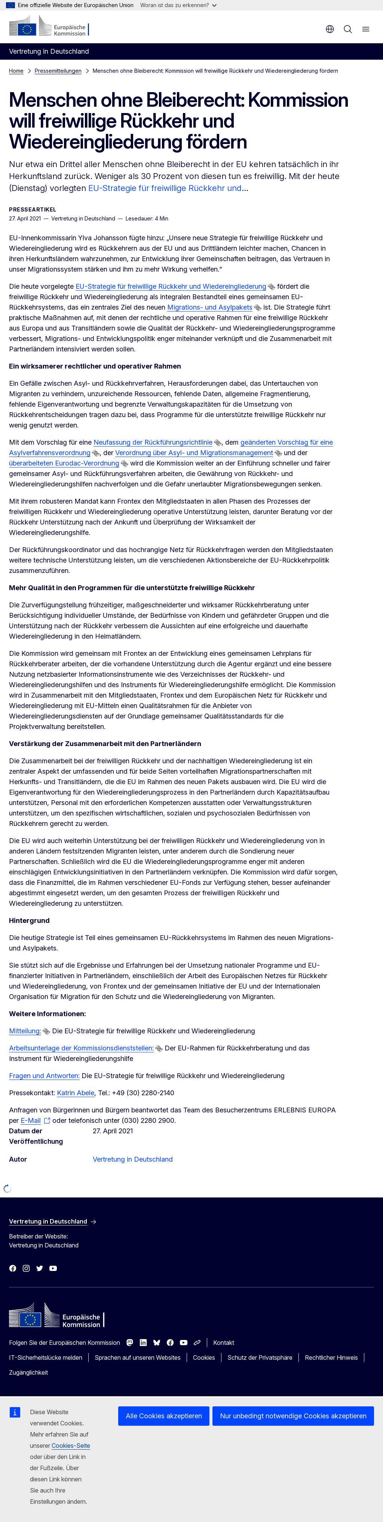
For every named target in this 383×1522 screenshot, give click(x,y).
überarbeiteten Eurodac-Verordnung (64, 463)
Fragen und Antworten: (44, 1076)
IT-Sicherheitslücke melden (45, 1357)
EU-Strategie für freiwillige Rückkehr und (165, 188)
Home (16, 71)
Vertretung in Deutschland (133, 1159)
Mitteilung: (25, 1031)
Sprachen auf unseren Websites (138, 1357)
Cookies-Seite (71, 1445)
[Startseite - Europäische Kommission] (54, 26)
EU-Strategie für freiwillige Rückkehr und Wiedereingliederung (171, 286)
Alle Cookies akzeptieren (164, 1416)
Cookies (204, 1357)
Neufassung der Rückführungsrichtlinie (153, 442)
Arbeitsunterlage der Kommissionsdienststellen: (81, 1048)
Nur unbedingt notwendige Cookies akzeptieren (293, 1416)
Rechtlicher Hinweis (331, 1357)
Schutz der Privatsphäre (259, 1357)
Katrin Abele (75, 1093)
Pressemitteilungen (58, 71)
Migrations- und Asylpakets (209, 307)
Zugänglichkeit (28, 1372)
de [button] (329, 29)
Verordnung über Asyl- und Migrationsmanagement (194, 453)
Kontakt (223, 1342)
